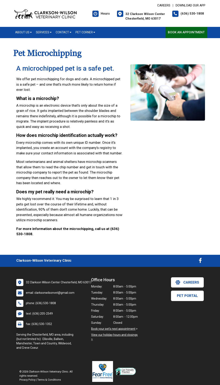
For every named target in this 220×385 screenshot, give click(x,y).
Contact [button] (63, 32)
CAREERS (163, 5)
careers (187, 282)
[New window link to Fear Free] (103, 371)
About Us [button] (23, 32)
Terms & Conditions (49, 379)
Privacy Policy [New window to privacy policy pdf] (27, 379)
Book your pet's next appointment (113, 328)
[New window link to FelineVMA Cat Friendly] (126, 371)
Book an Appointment (186, 32)
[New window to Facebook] (200, 261)
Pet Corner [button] (85, 32)
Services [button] (44, 32)
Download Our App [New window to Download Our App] (190, 5)
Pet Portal (187, 296)
